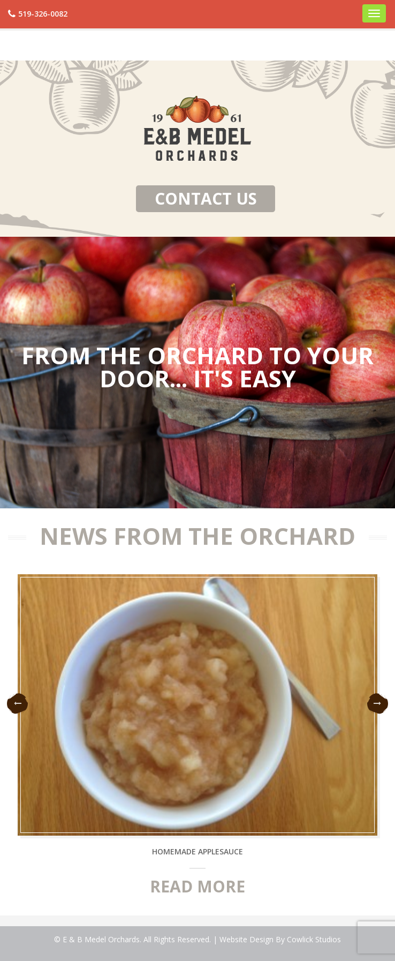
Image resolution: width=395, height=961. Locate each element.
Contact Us (206, 198)
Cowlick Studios (314, 939)
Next (377, 703)
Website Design (246, 939)
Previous (17, 703)
